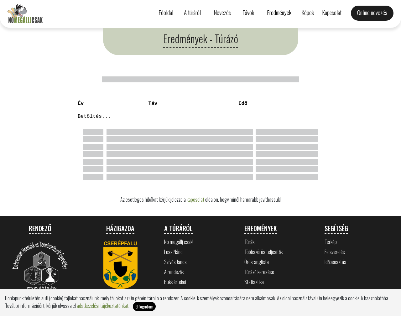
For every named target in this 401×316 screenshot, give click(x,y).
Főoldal (166, 12)
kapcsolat (195, 199)
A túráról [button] (192, 12)
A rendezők (174, 272)
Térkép (331, 242)
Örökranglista (256, 262)
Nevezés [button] (222, 12)
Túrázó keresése (259, 272)
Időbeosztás (335, 262)
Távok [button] (248, 12)
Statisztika (254, 282)
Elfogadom (144, 309)
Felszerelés (335, 252)
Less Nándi (174, 252)
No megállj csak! (178, 242)
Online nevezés (372, 12)
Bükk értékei (175, 282)
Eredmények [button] (279, 12)
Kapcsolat (331, 12)
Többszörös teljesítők (263, 252)
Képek (307, 12)
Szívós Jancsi (176, 262)
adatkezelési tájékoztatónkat (102, 308)
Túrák (249, 242)
